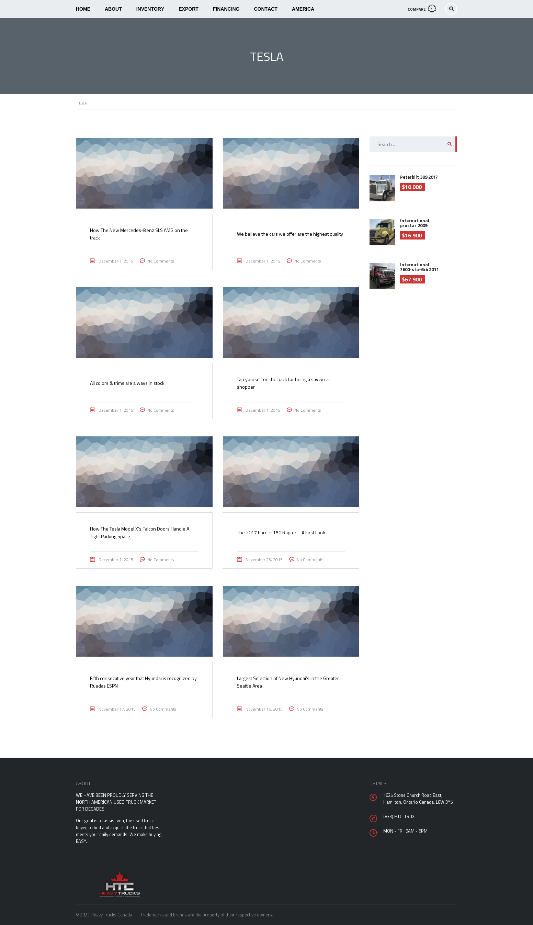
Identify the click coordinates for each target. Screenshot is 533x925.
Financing (226, 8)
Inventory (150, 8)
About (113, 8)
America (303, 8)
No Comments (160, 261)
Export (189, 8)
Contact (265, 8)
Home (83, 8)
